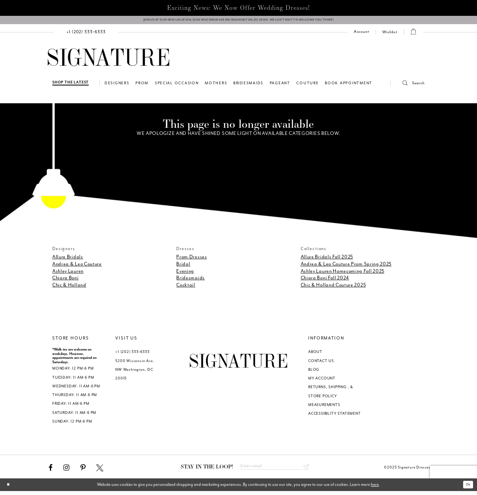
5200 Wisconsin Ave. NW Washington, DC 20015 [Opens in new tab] (134, 372)
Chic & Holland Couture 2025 (333, 288)
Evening (185, 274)
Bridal (183, 267)
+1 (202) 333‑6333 (132, 355)
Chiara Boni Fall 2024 (325, 281)
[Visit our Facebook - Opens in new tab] (51, 470)
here (375, 488)
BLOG (313, 372)
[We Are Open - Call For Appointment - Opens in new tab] (238, 21)
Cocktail (185, 288)
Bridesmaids (190, 281)
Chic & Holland (69, 288)
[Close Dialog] (10, 488)
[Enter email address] (274, 470)
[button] (408, 86)
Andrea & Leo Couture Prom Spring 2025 (346, 267)
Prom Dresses (191, 260)
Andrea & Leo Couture (77, 267)
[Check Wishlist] (390, 35)
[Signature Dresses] (108, 61)
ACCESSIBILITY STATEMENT (334, 416)
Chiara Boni (65, 281)
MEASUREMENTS (324, 407)
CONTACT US (321, 363)
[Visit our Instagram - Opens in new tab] (66, 470)
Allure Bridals (67, 260)
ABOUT (315, 355)
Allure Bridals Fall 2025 (327, 260)
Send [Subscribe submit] (305, 470)
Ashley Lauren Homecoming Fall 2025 (342, 274)
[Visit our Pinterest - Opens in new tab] (83, 470)
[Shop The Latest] (70, 86)
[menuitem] (86, 35)
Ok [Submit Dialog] (466, 488)
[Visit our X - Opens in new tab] (99, 470)
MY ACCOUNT (322, 381)
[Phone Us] (86, 35)
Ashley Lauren (68, 274)
